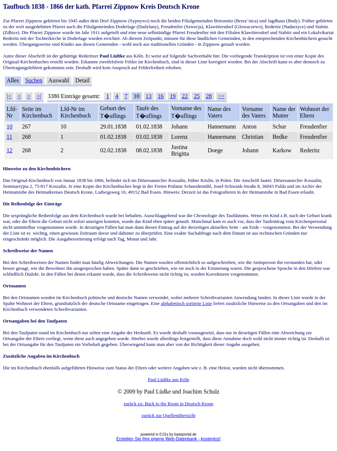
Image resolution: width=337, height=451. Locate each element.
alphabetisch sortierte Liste (186, 303)
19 (173, 96)
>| (39, 96)
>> (221, 96)
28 (209, 96)
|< (9, 96)
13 (149, 96)
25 (197, 96)
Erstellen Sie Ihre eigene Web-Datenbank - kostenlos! (168, 438)
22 (185, 96)
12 (9, 150)
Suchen (33, 80)
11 (9, 137)
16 (161, 96)
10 (9, 126)
